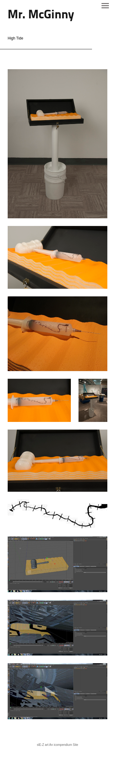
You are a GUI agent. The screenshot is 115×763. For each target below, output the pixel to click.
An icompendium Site (63, 744)
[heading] (41, 15)
